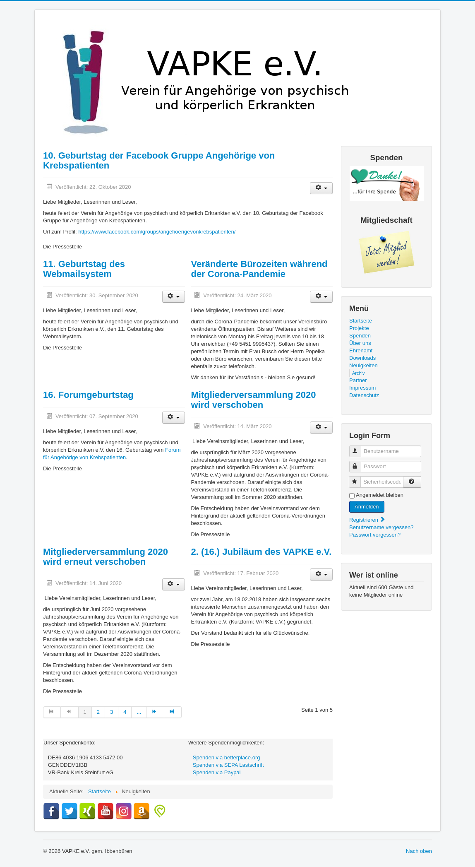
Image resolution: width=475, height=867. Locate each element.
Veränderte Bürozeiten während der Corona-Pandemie (259, 269)
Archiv (358, 373)
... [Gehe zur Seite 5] (139, 712)
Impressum (362, 388)
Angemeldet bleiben (379, 495)
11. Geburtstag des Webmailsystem (84, 269)
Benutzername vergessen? (381, 527)
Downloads (362, 358)
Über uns (360, 343)
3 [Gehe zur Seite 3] (111, 712)
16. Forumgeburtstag (88, 395)
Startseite (360, 321)
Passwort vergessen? (375, 535)
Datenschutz (364, 395)
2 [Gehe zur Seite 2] (98, 712)
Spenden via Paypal (217, 772)
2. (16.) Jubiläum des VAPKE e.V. (261, 552)
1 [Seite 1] (85, 712)
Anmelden (367, 506)
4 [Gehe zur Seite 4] (124, 712)
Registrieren (367, 520)
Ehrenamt (360, 350)
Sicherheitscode (358, 478)
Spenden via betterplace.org (226, 757)
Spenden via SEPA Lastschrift (228, 765)
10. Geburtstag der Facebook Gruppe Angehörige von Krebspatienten (159, 160)
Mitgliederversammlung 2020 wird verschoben (253, 400)
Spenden (360, 335)
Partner (358, 380)
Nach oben (419, 851)
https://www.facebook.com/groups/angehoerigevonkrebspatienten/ (156, 232)
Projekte (359, 328)
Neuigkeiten (363, 365)
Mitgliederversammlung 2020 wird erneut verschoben (105, 557)
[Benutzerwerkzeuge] (321, 188)
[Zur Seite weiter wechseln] (155, 712)
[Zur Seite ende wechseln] (173, 712)
